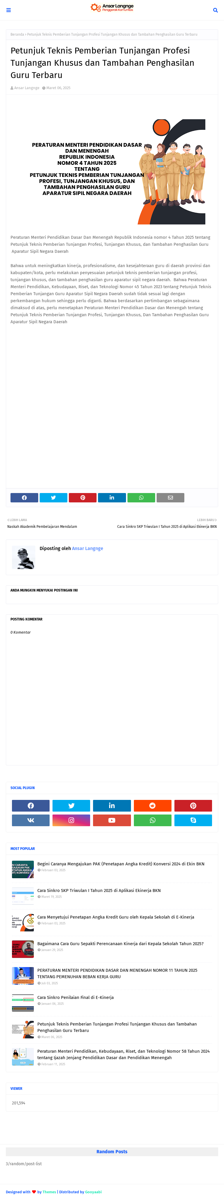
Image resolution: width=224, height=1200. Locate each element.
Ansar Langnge (26, 88)
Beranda (17, 34)
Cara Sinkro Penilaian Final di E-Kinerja (75, 997)
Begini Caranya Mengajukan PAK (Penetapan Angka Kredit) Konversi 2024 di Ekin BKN (120, 864)
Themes (49, 1192)
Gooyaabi (93, 1192)
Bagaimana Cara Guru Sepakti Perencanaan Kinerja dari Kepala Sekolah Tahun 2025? (120, 943)
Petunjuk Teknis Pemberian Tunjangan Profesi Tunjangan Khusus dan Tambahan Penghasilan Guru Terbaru (117, 1027)
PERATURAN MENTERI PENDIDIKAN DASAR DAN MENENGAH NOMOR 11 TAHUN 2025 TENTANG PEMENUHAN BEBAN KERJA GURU (117, 974)
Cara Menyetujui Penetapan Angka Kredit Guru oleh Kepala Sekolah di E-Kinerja (115, 917)
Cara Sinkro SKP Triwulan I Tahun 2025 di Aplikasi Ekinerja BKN (99, 890)
